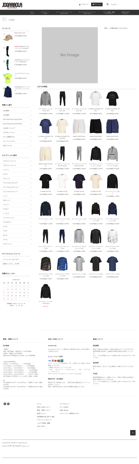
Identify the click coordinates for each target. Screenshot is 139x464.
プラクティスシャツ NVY (112, 274)
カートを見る (64, 407)
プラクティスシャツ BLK (96, 274)
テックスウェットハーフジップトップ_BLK (96, 165)
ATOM (43, 426)
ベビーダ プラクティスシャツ (22, 74)
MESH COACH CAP (20, 33)
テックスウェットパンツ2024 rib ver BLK (62, 165)
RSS (38, 426)
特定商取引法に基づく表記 (46, 416)
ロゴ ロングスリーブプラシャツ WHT (112, 247)
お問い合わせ (64, 410)
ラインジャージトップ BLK (112, 192)
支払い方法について (43, 407)
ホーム (4, 18)
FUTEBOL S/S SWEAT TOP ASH (95, 109)
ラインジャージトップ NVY (45, 220)
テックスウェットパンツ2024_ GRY (79, 109)
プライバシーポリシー (44, 420)
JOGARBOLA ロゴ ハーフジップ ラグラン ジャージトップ (22, 88)
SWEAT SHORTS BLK (96, 136)
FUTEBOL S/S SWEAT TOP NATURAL (62, 137)
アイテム (96, 4)
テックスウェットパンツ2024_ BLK (62, 109)
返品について (41, 413)
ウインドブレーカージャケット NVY (112, 220)
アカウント (85, 4)
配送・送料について (43, 410)
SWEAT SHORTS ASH (79, 136)
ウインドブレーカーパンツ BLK (45, 247)
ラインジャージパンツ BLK (62, 220)
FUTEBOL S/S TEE (45, 191)
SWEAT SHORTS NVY (112, 136)
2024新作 (12, 20)
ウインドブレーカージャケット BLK (96, 220)
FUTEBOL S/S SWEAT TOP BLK (112, 109)
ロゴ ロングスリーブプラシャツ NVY (62, 275)
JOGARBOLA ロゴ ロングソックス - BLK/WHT (22, 47)
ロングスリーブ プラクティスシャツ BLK (96, 247)
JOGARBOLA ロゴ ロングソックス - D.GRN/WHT (22, 61)
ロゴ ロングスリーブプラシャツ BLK (46, 275)
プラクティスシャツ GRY (79, 274)
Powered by (15, 446)
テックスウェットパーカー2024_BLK (45, 302)
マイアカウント (65, 404)
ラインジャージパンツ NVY (79, 220)
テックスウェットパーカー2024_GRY (45, 109)
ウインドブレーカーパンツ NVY (62, 247)
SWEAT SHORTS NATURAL (46, 165)
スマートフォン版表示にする (69, 413)
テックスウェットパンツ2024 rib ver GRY (79, 165)
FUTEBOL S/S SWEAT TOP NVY (45, 137)
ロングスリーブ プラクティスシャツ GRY (79, 247)
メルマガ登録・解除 (43, 423)
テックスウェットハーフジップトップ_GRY (112, 165)
